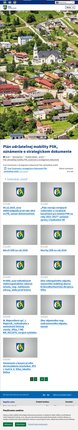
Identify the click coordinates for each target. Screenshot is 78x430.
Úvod (6, 157)
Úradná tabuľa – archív (34, 157)
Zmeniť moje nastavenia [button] (37, 424)
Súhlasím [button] (8, 424)
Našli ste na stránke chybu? (62, 395)
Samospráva (17, 157)
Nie (48, 395)
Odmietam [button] (20, 424)
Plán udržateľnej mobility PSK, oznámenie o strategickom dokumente (31, 159)
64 (42, 379)
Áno (44, 395)
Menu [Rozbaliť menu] (70, 7)
